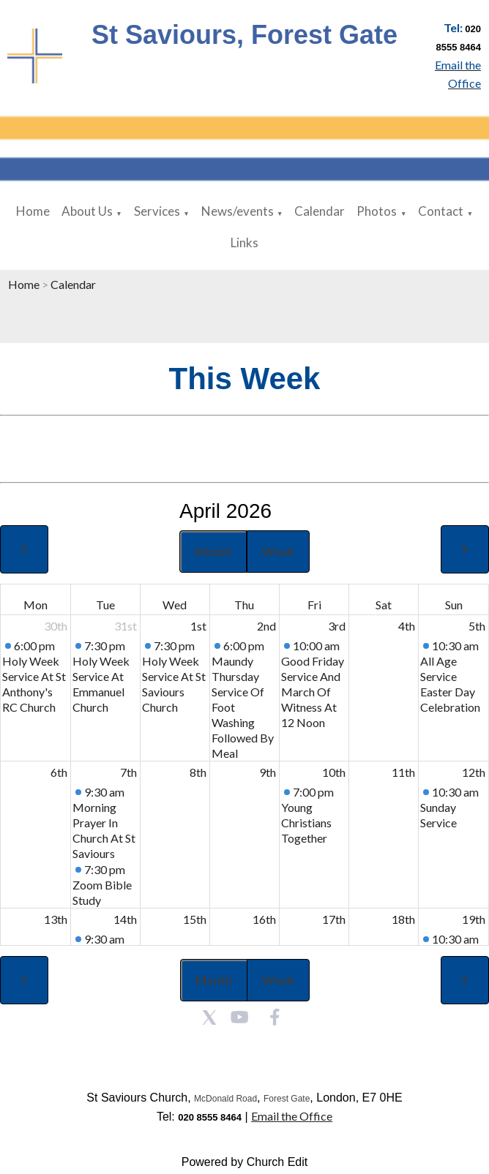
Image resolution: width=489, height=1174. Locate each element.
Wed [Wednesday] (175, 605)
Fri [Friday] (314, 605)
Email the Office (291, 1116)
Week (278, 551)
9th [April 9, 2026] (267, 772)
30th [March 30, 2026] (55, 626)
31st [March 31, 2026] (125, 626)
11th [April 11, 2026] (403, 772)
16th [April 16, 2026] (264, 919)
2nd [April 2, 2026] (266, 626)
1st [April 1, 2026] (198, 626)
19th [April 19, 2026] (473, 919)
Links (244, 242)
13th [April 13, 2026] (55, 919)
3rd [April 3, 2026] (337, 626)
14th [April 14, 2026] (125, 919)
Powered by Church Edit (245, 1162)
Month (213, 551)
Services (157, 211)
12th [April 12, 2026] (473, 772)
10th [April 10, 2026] (334, 772)
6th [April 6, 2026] (59, 772)
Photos (377, 211)
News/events (237, 211)
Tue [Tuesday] (105, 605)
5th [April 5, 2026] (477, 626)
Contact (440, 211)
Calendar (319, 211)
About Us (87, 211)
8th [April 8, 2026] (198, 772)
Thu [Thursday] (244, 605)
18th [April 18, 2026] (403, 919)
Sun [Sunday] (454, 605)
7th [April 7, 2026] (128, 772)
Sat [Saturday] (384, 605)
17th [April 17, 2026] (334, 919)
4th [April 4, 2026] (406, 626)
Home (33, 211)
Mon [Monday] (35, 605)
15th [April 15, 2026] (194, 919)
